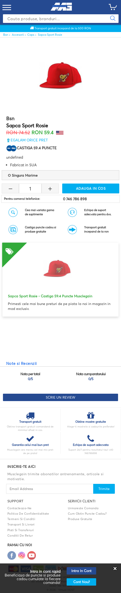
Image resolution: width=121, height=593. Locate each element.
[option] (60, 277)
